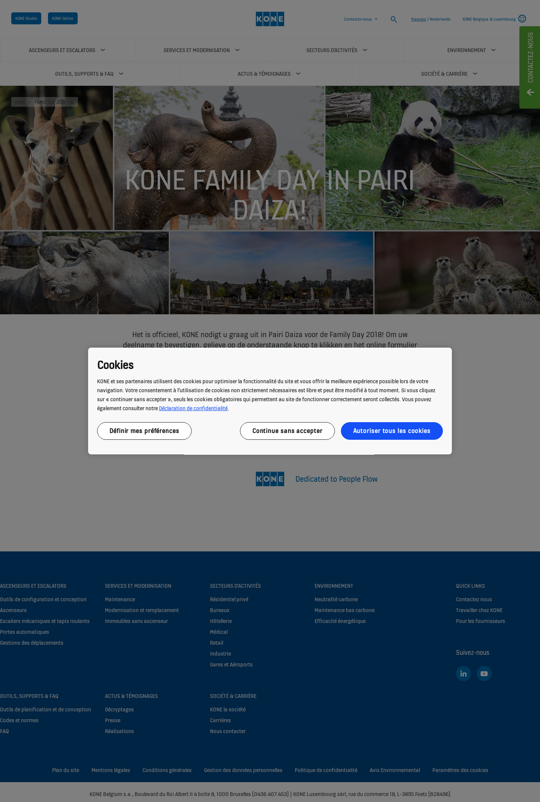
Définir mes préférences (144, 431)
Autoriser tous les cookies (391, 431)
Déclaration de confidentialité (193, 408)
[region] (270, 401)
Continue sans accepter (287, 431)
